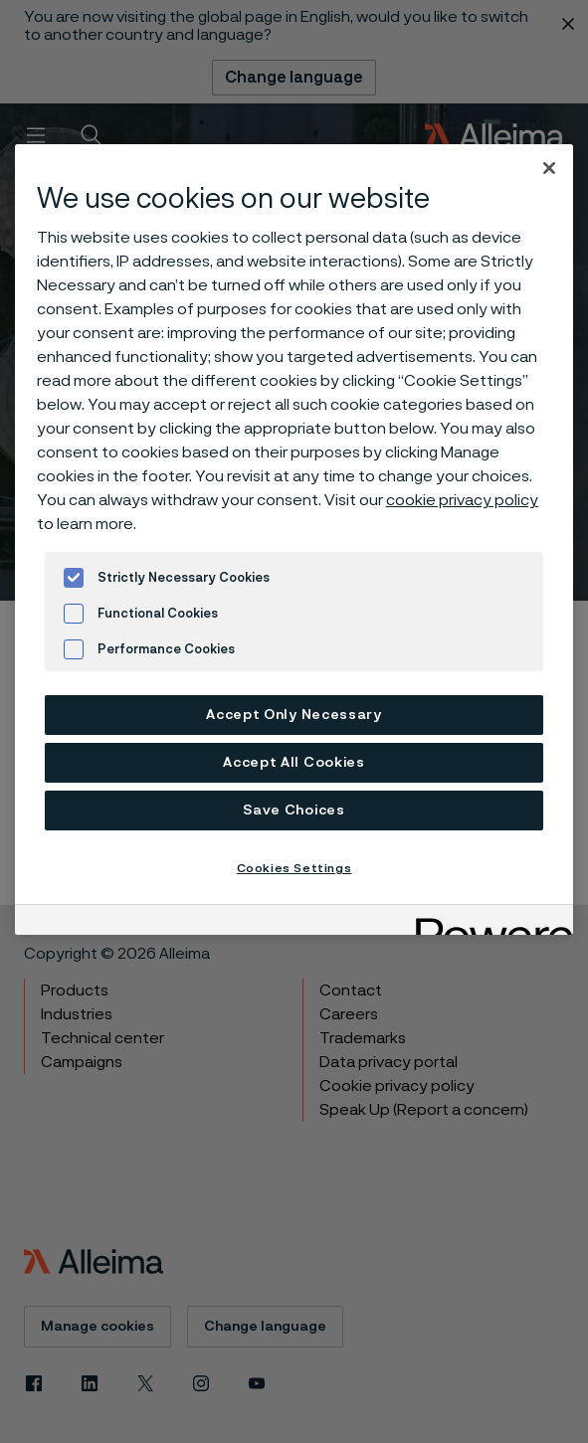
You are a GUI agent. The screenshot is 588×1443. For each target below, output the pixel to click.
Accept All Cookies (294, 763)
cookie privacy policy (462, 500)
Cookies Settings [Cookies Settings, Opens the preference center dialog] (294, 868)
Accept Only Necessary (294, 715)
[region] (294, 539)
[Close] (549, 168)
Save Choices (293, 810)
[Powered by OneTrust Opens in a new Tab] (487, 922)
